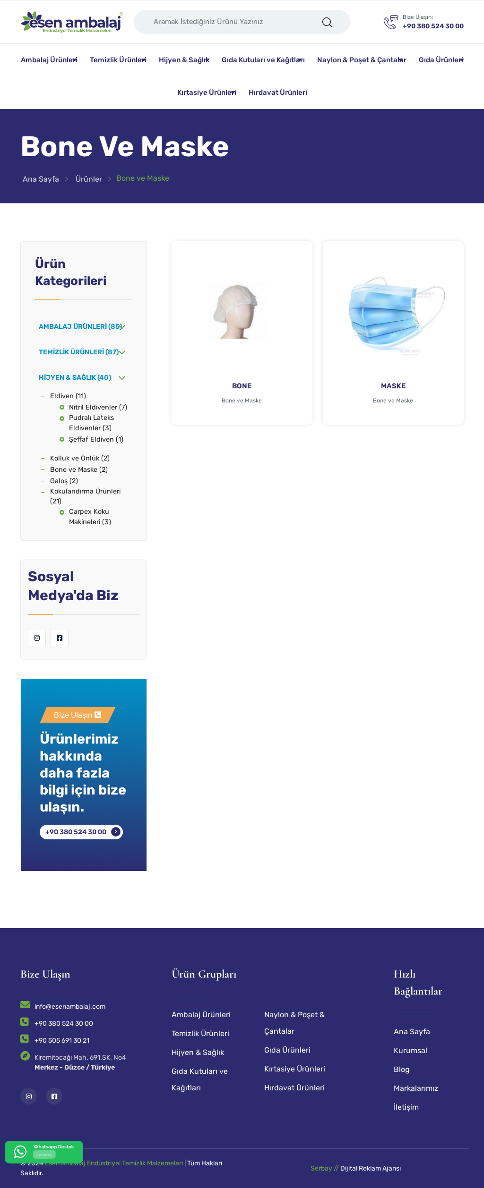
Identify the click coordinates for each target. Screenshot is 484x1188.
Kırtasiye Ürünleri (206, 92)
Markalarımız (416, 1088)
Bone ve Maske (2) (79, 470)
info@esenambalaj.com (70, 1007)
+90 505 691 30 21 (62, 1041)
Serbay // (325, 1168)
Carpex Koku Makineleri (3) (90, 517)
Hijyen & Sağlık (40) (75, 378)
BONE (241, 386)
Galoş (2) (64, 481)
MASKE (393, 386)
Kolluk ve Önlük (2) (80, 458)
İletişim (406, 1107)
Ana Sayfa (41, 179)
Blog (402, 1069)
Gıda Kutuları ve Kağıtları (263, 60)
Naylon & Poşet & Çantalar (361, 60)
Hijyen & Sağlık (184, 60)
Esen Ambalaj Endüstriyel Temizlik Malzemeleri (114, 1163)
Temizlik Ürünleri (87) (79, 352)
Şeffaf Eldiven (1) (96, 439)
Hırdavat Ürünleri (278, 92)
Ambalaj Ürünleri (49, 60)
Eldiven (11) (68, 396)
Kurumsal (410, 1050)
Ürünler (89, 179)
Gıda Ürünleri (441, 60)
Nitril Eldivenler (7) (98, 407)
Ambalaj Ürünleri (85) (80, 327)
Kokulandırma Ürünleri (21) (85, 496)
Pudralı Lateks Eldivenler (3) (91, 423)
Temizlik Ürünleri (118, 60)
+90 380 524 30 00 (75, 832)
